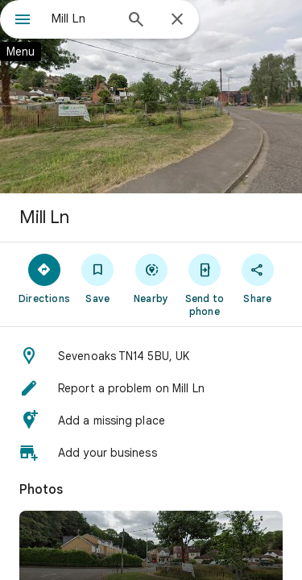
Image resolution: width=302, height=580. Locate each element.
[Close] (177, 20)
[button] (151, 356)
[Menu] (22, 21)
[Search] (136, 21)
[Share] (257, 278)
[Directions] (44, 278)
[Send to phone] (204, 284)
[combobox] (83, 18)
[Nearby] (150, 278)
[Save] (97, 278)
